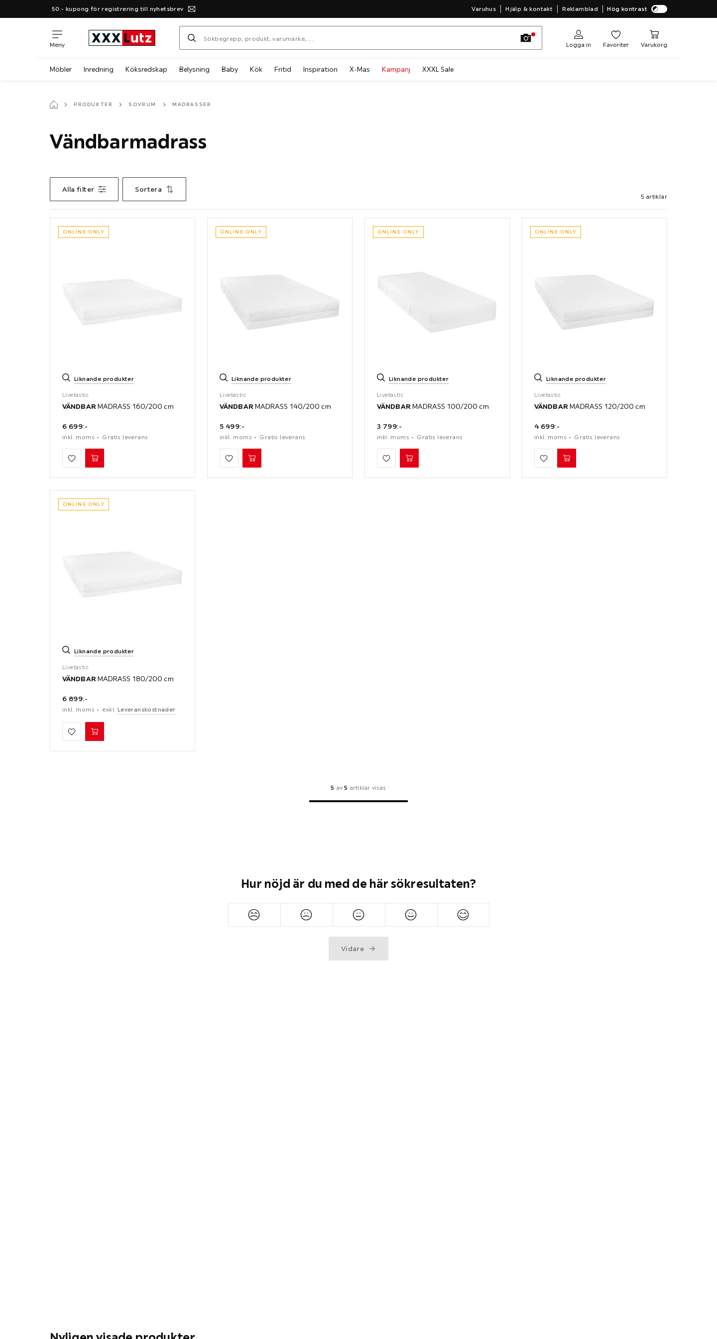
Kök (256, 69)
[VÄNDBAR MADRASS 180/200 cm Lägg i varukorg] (94, 731)
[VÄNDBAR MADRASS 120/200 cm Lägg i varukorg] (566, 458)
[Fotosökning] (526, 38)
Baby (230, 69)
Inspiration (320, 69)
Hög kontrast (637, 9)
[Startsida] (54, 105)
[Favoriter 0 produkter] (616, 38)
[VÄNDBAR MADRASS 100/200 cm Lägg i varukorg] (409, 458)
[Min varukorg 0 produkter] (654, 38)
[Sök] (192, 38)
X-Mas (360, 69)
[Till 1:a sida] (358, 801)
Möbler (61, 69)
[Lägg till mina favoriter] (71, 458)
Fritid (282, 69)
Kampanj (396, 69)
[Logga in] (578, 38)
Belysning (194, 69)
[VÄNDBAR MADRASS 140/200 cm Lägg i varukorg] (251, 458)
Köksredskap (146, 69)
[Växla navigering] (57, 38)
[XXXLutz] (122, 38)
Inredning (99, 69)
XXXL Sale (438, 69)
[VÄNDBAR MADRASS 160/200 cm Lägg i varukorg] (94, 458)
